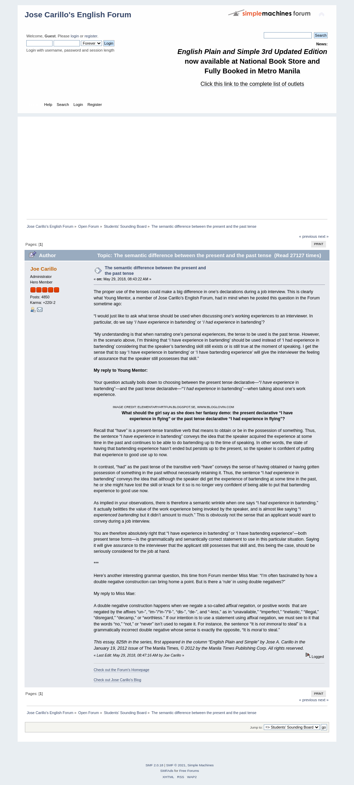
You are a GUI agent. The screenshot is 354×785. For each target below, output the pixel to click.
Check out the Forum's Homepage (121, 670)
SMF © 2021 (176, 765)
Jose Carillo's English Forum (78, 14)
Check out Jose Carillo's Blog (117, 680)
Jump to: (256, 727)
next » (323, 236)
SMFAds (167, 771)
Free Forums (189, 771)
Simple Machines (200, 765)
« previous (308, 236)
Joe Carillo (43, 269)
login (75, 36)
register (90, 36)
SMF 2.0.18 (155, 765)
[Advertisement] (180, 165)
